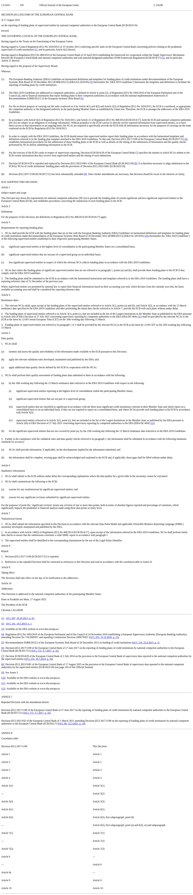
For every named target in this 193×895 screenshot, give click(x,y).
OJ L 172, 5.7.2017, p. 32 (45, 650)
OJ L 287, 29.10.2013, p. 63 (20, 618)
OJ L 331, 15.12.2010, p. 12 (104, 637)
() (35, 49)
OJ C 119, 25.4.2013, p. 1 (146, 642)
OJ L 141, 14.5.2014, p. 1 (19, 623)
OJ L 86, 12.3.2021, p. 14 (71, 723)
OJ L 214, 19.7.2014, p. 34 (38, 659)
